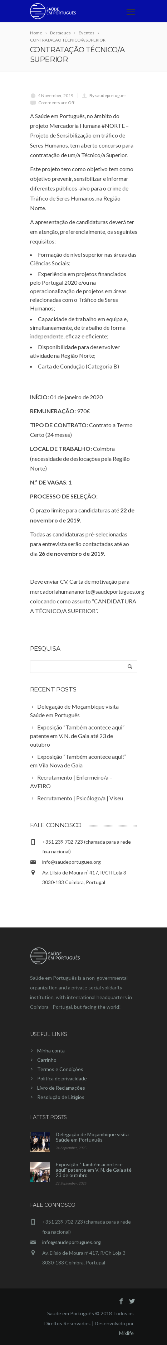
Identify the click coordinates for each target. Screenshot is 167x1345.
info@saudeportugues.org (71, 862)
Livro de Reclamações (61, 1088)
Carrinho (47, 1060)
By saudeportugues (108, 95)
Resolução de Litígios (60, 1097)
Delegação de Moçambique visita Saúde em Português (92, 1137)
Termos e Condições (60, 1069)
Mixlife (126, 1333)
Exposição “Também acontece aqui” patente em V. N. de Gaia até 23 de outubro (94, 1169)
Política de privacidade (62, 1078)
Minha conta (51, 1050)
